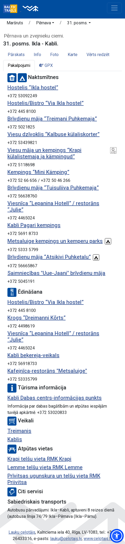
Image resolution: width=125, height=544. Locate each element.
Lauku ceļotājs (21, 532)
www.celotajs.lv (98, 538)
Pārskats (16, 54)
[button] (45, 24)
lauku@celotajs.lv (66, 538)
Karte (72, 54)
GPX (46, 65)
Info (37, 54)
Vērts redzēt (98, 54)
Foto (54, 54)
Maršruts (15, 22)
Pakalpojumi (19, 65)
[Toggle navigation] (114, 8)
